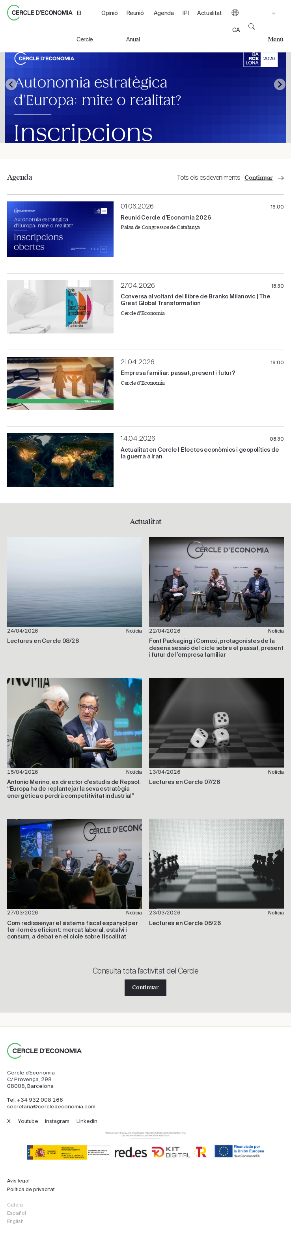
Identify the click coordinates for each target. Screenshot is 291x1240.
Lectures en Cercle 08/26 (43, 640)
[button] (235, 26)
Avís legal (18, 1181)
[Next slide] (279, 84)
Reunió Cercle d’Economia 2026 (166, 217)
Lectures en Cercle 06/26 (185, 923)
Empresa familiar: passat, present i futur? (178, 372)
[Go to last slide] (11, 84)
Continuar (145, 987)
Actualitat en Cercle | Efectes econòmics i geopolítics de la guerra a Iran (200, 453)
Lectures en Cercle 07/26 (184, 782)
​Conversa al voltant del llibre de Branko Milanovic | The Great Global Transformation (195, 300)
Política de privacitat (31, 1189)
